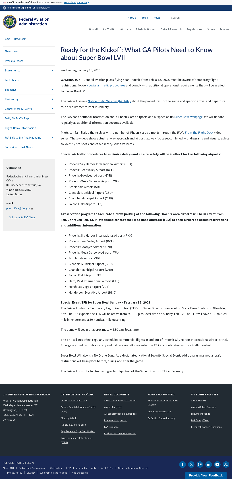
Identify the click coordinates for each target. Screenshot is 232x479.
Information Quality (86, 468)
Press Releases (14, 61)
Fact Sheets (12, 80)
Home (6, 39)
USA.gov (31, 472)
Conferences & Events (29, 109)
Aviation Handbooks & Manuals (120, 413)
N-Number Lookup (200, 413)
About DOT (8, 468)
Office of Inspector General (132, 468)
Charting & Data (69, 418)
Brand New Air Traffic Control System (163, 403)
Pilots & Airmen (146, 29)
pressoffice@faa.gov (19, 208)
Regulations (194, 29)
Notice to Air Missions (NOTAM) (109, 101)
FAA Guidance (111, 427)
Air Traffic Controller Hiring (162, 418)
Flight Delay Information (20, 128)
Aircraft (93, 29)
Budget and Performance (32, 468)
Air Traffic (109, 29)
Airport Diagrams (113, 407)
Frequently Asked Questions (206, 427)
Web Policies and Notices (53, 472)
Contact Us (9, 419)
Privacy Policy (14, 472)
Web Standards (80, 472)
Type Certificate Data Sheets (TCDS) (76, 440)
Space (211, 29)
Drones (224, 29)
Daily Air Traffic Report (19, 118)
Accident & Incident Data (74, 400)
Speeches (29, 89)
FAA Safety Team (200, 420)
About (132, 17)
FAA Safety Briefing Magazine (29, 137)
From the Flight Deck (199, 132)
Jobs (145, 17)
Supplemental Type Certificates (78, 431)
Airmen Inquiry (198, 400)
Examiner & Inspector (115, 420)
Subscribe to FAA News (19, 147)
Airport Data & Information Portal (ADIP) (78, 409)
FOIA (68, 468)
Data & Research (171, 29)
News (157, 17)
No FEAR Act (107, 468)
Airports (125, 29)
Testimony (29, 99)
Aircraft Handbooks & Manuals (120, 400)
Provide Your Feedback (206, 475)
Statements (29, 70)
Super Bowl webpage (188, 117)
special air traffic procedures (106, 85)
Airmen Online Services (203, 407)
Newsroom (20, 39)
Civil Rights (56, 468)
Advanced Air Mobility (159, 411)
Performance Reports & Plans (120, 433)
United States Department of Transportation (28, 7)
